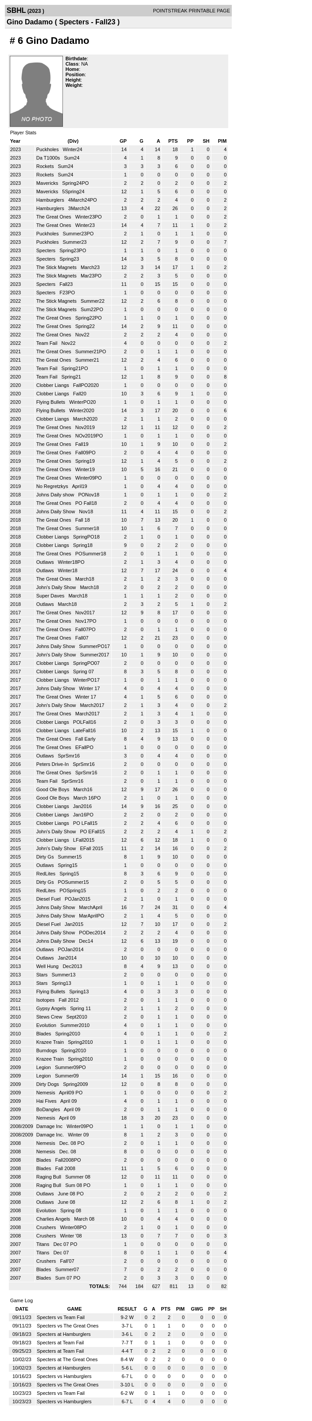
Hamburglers (51, 200)
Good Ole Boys (53, 789)
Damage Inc (50, 1126)
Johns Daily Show (56, 511)
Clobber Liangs (53, 385)
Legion (44, 1067)
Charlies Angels (54, 1219)
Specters (46, 250)
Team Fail (47, 343)
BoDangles (49, 1109)
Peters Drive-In (53, 764)
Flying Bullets (51, 402)
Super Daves (51, 595)
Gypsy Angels (51, 1008)
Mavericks (48, 183)
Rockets (45, 166)
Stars (42, 974)
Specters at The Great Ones (67, 1359)
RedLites (46, 873)
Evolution (47, 1025)
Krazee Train (50, 1042)
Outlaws (45, 562)
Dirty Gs (45, 856)
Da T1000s (49, 157)
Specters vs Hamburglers (64, 1376)
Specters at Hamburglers (64, 1334)
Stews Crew (50, 1016)
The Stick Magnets (57, 267)
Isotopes (46, 1000)
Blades (44, 1033)
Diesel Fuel (49, 899)
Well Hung (48, 966)
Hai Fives (47, 1101)
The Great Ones (54, 216)
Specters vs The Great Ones (67, 1325)
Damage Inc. (50, 1134)
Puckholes (48, 149)
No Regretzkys (53, 486)
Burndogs (47, 1050)
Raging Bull (49, 1176)
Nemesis (46, 1092)
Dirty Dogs (48, 1084)
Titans (43, 1244)
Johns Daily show (56, 494)
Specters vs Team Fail (61, 1317)
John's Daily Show (57, 587)
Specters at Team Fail (60, 1342)
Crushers (47, 1227)
